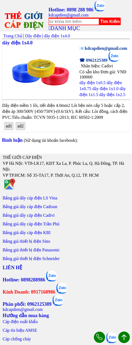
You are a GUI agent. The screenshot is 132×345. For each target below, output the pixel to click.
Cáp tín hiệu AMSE (20, 330)
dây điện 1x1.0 (105, 88)
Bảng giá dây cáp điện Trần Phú (31, 224)
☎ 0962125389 (93, 60)
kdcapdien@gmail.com (69, 15)
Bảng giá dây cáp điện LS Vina (30, 198)
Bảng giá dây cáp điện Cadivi (29, 215)
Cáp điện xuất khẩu (20, 321)
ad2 (20, 126)
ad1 (9, 126)
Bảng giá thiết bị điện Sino (26, 241)
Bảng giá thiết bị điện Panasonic (31, 250)
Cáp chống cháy (17, 339)
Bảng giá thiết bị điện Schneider (31, 258)
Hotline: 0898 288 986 (71, 9)
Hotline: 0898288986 (24, 279)
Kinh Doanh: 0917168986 (29, 292)
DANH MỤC (65, 28)
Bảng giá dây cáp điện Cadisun (30, 206)
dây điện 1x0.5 (92, 82)
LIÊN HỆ (12, 267)
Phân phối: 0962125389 (27, 304)
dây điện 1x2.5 (112, 94)
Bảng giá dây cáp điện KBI (27, 232)
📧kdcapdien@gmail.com (103, 48)
